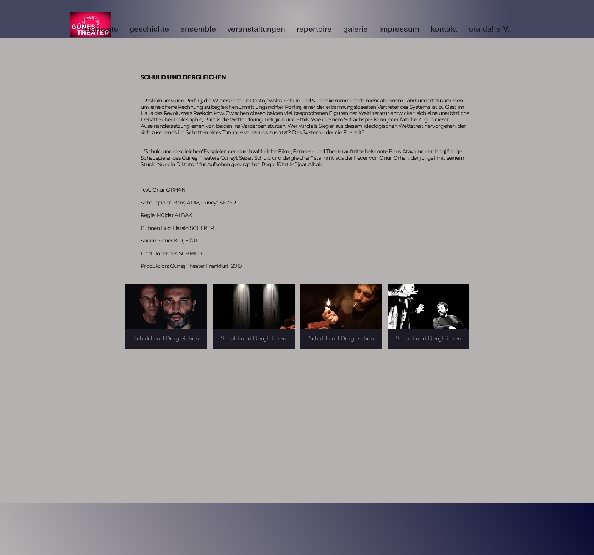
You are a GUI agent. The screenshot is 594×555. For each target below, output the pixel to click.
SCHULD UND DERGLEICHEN (183, 77)
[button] (166, 316)
